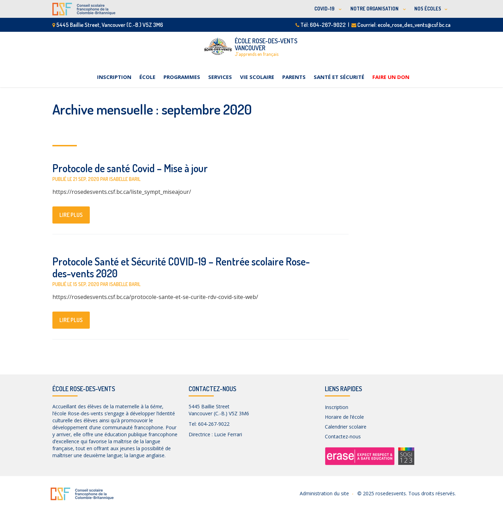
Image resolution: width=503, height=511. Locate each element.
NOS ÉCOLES (427, 9)
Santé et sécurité (339, 76)
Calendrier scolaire (345, 426)
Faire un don (390, 76)
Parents (294, 76)
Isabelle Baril (124, 179)
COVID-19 (324, 9)
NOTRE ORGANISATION (375, 9)
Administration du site (324, 493)
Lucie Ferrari (228, 434)
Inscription (114, 76)
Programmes (181, 76)
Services (220, 76)
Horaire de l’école (344, 417)
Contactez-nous (343, 436)
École (147, 76)
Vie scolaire (257, 76)
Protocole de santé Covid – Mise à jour (130, 168)
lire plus (71, 214)
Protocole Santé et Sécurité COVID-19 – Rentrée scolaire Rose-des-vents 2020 (181, 267)
